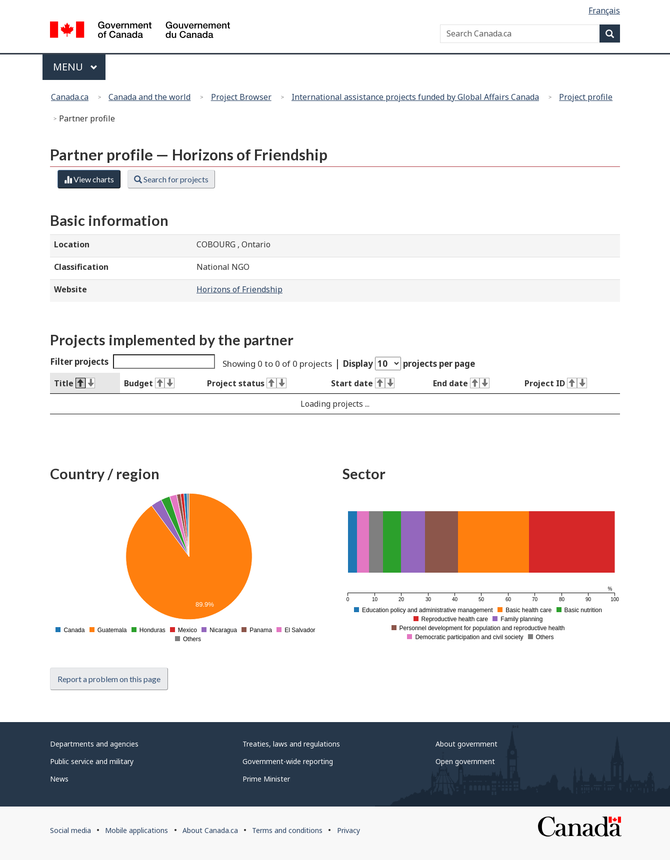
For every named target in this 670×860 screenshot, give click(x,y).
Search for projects (171, 179)
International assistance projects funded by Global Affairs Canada (415, 96)
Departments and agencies (94, 744)
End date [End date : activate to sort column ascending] (461, 383)
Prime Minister (266, 779)
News (59, 779)
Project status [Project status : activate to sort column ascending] (246, 383)
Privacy (348, 830)
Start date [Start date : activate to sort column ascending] (362, 383)
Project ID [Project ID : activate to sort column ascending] (555, 383)
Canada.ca (69, 96)
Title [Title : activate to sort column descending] (74, 383)
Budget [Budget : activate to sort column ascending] (149, 383)
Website (70, 289)
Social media (70, 830)
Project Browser (241, 96)
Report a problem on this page (109, 679)
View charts (89, 179)
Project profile (585, 96)
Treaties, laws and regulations (291, 744)
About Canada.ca (210, 830)
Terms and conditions (287, 830)
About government (467, 744)
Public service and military (92, 761)
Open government (465, 761)
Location (72, 244)
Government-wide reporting (287, 761)
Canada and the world (149, 96)
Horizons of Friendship (239, 289)
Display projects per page (409, 363)
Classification (81, 266)
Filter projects (132, 361)
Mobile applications (136, 830)
